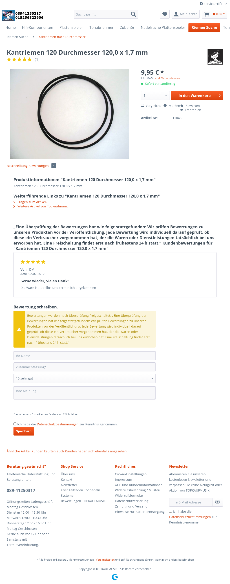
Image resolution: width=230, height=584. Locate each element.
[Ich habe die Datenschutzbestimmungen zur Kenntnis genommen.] (14, 423)
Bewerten (190, 105)
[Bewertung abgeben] (84, 378)
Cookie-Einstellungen (131, 474)
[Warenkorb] (214, 14)
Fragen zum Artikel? (30, 202)
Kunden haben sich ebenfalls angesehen (96, 451)
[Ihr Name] (84, 355)
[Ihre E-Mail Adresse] (190, 502)
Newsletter (69, 485)
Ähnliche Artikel (19, 451)
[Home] (10, 27)
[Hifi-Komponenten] (37, 27)
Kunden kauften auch (47, 451)
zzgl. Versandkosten (167, 78)
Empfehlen (190, 110)
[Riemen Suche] (204, 27)
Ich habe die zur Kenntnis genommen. (67, 424)
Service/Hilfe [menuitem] (211, 4)
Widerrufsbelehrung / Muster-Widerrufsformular (138, 493)
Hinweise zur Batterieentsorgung (140, 512)
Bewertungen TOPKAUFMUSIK (83, 501)
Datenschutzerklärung (131, 501)
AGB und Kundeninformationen (139, 485)
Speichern (23, 431)
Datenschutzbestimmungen (58, 424)
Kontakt (66, 479)
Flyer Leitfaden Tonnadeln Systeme (80, 493)
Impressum (123, 479)
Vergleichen (152, 105)
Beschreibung (17, 166)
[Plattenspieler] (71, 27)
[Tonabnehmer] (101, 27)
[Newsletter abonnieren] (217, 502)
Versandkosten (105, 560)
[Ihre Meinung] (84, 393)
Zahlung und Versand (131, 506)
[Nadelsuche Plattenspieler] (163, 27)
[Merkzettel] (165, 14)
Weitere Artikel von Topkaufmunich (42, 206)
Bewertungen (42, 166)
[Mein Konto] (186, 14)
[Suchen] (133, 14)
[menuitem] (106, 16)
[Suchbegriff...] (106, 14)
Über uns (68, 474)
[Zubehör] (127, 27)
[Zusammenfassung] (84, 366)
